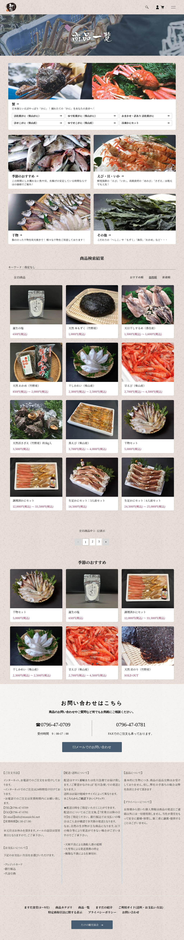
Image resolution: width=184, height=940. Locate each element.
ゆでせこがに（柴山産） (83, 126)
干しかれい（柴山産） (82, 389)
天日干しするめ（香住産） (140, 332)
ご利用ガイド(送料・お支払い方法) (98, 910)
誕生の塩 (18, 332)
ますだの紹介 (68, 910)
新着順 (166, 281)
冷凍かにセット (131, 126)
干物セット (131, 447)
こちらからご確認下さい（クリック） (85, 801)
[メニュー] (173, 7)
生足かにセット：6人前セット (142, 504)
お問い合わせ (92, 914)
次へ (105, 545)
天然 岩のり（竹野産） (138, 672)
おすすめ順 (136, 281)
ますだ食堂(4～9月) (17, 910)
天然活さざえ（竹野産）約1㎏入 (32, 447)
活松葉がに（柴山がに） (29, 117)
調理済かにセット (23, 504)
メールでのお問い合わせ (92, 750)
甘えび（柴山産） (135, 389)
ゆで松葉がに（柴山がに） (85, 117)
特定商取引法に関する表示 (135, 910)
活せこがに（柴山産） (28, 126)
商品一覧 (53, 910)
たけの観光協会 (92, 926)
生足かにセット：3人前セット (87, 504)
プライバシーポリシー (165, 910)
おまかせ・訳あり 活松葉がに (140, 117)
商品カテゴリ (38, 910)
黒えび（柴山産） (79, 447)
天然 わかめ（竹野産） (26, 389)
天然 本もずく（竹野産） (84, 332)
